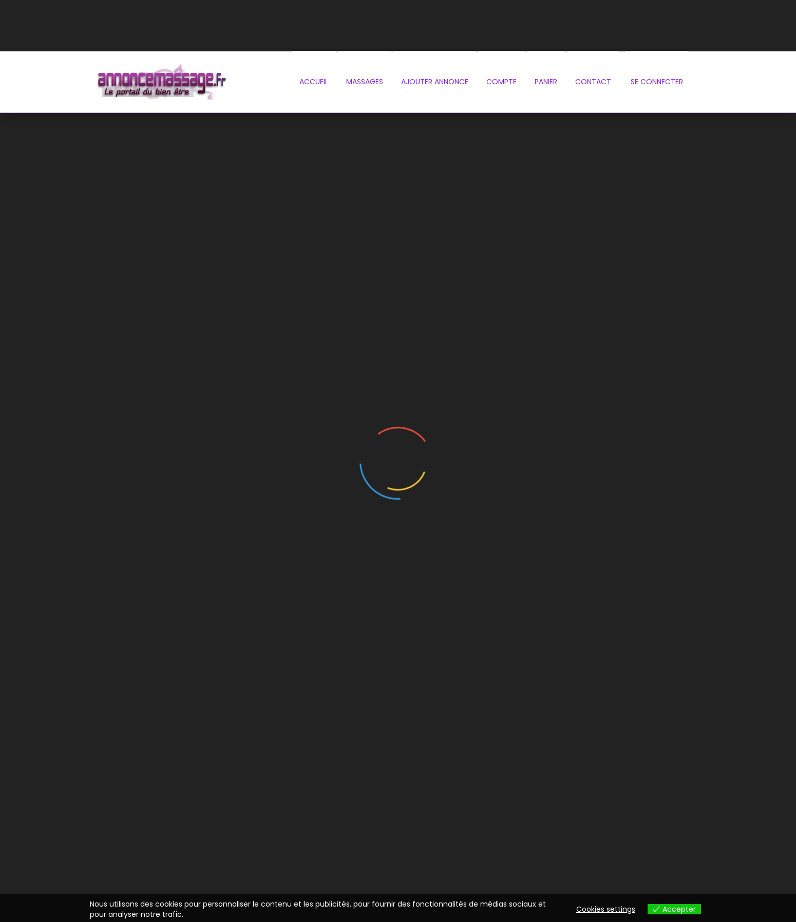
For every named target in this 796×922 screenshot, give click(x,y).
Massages (364, 82)
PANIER (546, 82)
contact (593, 82)
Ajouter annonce (434, 82)
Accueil (313, 82)
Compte (501, 82)
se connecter (657, 82)
